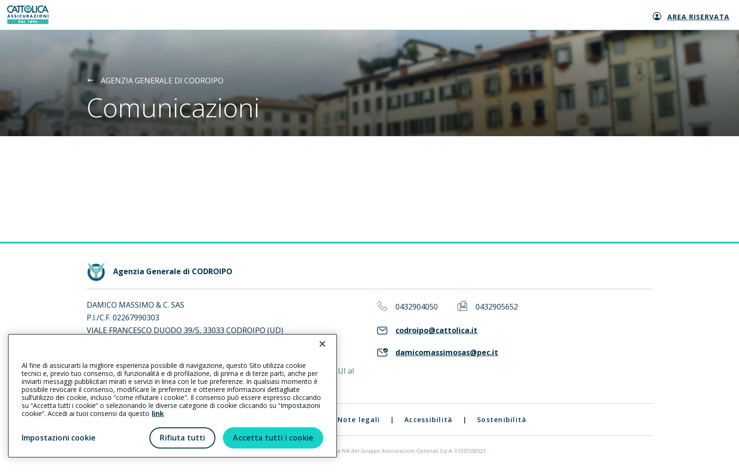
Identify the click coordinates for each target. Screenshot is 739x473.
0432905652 (497, 306)
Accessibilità (428, 419)
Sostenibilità (501, 419)
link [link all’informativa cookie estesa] (158, 413)
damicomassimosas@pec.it (446, 352)
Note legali (358, 419)
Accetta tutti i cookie (273, 437)
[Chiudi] (322, 344)
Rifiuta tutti (182, 437)
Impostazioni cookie (59, 437)
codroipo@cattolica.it (436, 330)
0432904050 (416, 306)
